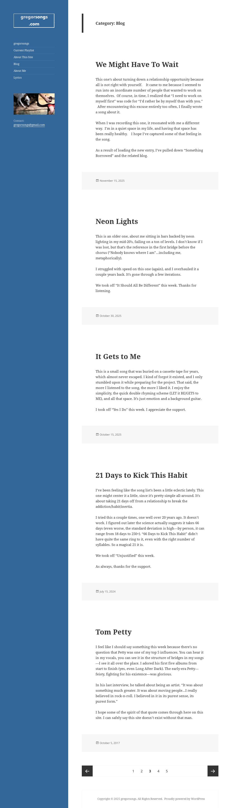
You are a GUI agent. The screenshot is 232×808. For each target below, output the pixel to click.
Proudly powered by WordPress (184, 799)
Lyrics (18, 77)
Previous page (87, 771)
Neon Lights (117, 221)
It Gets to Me (118, 356)
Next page (213, 771)
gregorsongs (21, 43)
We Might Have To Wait (137, 64)
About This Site (23, 57)
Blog (16, 64)
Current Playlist (24, 50)
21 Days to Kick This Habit (142, 475)
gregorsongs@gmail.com (29, 125)
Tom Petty (114, 632)
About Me (20, 71)
